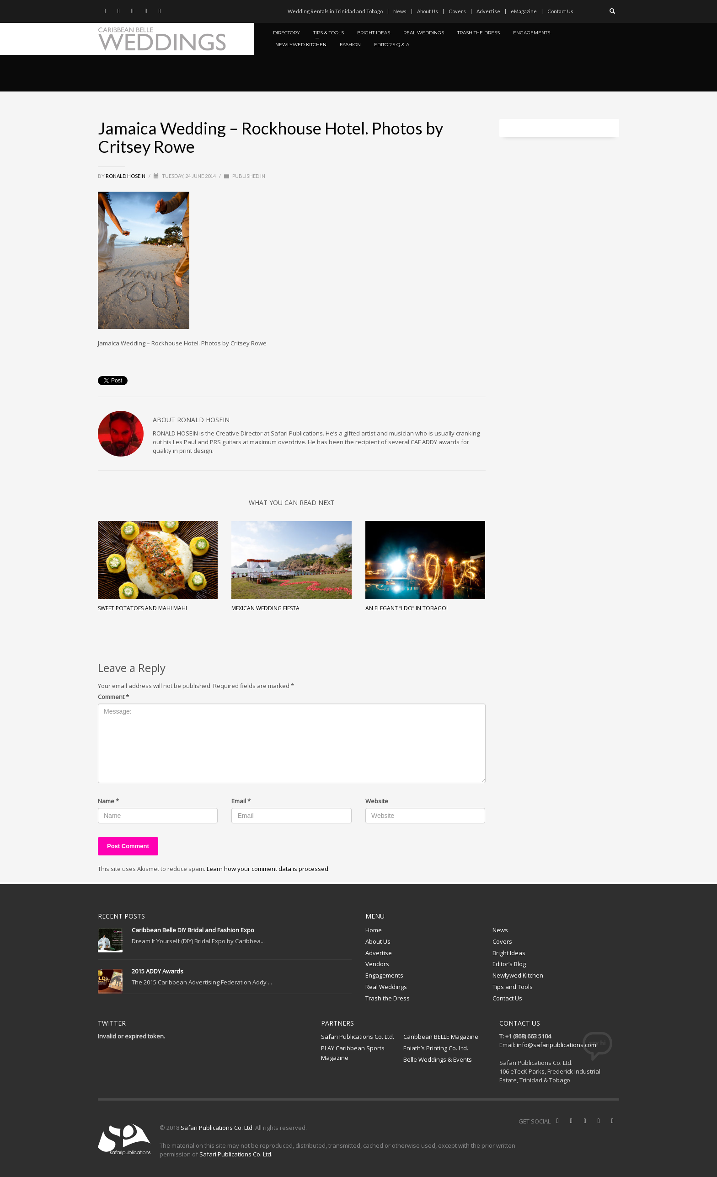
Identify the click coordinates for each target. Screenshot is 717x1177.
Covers (457, 11)
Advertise (488, 11)
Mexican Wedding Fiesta (265, 608)
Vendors (377, 964)
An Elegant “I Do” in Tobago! (406, 608)
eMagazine (524, 11)
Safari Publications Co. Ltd (216, 1127)
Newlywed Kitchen (517, 975)
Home (373, 930)
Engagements (384, 975)
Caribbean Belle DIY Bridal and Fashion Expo (193, 930)
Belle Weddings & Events (437, 1059)
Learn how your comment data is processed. (268, 869)
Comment (113, 697)
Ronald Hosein (126, 176)
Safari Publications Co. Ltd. (357, 1036)
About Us (427, 11)
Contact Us (560, 11)
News (400, 11)
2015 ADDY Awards (157, 971)
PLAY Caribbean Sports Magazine (353, 1053)
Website (376, 801)
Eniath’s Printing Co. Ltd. (435, 1048)
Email (241, 801)
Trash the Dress (387, 998)
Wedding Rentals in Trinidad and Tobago (335, 11)
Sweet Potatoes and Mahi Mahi (142, 608)
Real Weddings (386, 987)
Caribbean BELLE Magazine (440, 1036)
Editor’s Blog (509, 964)
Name (108, 801)
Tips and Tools (512, 987)
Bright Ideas (508, 953)
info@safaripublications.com (556, 1045)
